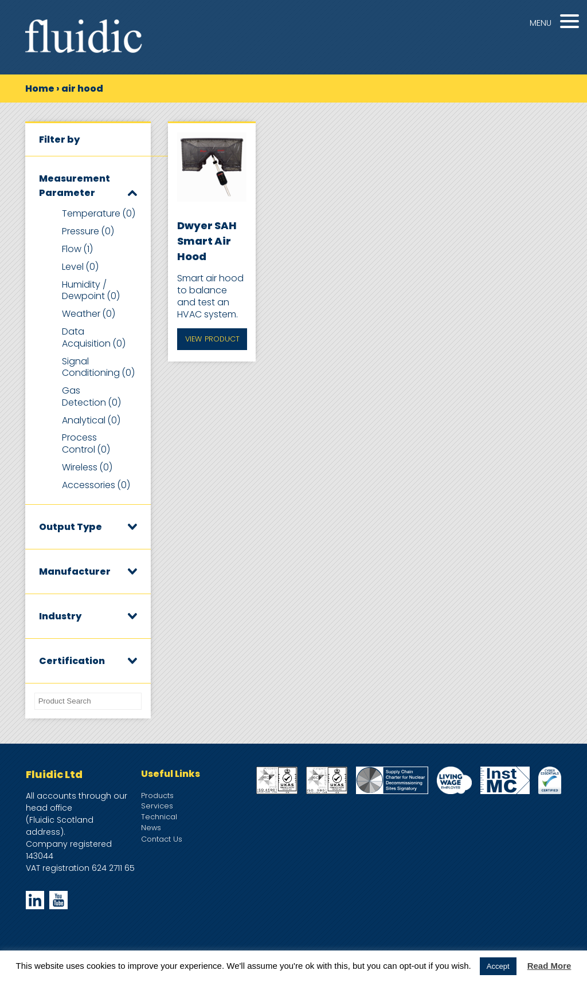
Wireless (87, 467)
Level (80, 266)
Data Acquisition (94, 337)
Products (157, 795)
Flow (77, 249)
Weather (88, 313)
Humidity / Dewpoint (91, 290)
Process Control (86, 443)
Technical (159, 817)
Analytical (91, 420)
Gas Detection (91, 396)
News (151, 827)
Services (157, 806)
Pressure (88, 231)
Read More (549, 966)
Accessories (96, 485)
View (212, 339)
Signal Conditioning (98, 367)
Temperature (98, 213)
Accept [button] (498, 966)
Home (39, 88)
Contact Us (161, 839)
